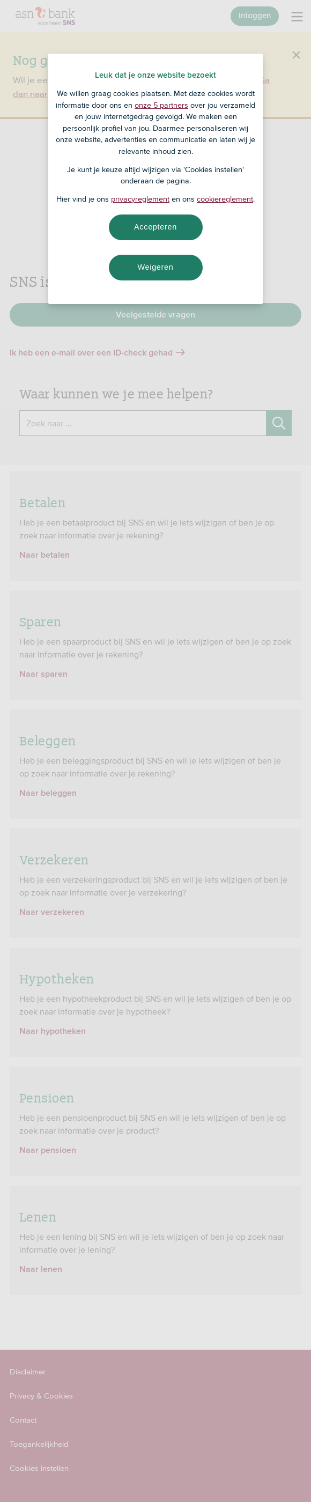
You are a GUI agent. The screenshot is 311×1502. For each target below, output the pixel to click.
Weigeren (155, 267)
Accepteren (155, 227)
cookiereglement (225, 199)
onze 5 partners (161, 105)
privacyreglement (140, 199)
